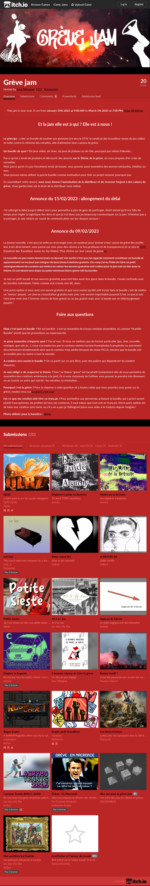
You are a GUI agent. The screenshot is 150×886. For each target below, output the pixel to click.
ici (105, 251)
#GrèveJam (51, 89)
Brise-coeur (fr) (61, 557)
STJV (39, 89)
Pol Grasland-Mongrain (64, 801)
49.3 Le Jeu (59, 619)
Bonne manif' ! (109, 673)
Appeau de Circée (111, 619)
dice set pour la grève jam (116, 794)
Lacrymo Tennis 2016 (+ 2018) (21, 794)
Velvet (6, 626)
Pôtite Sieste (11, 619)
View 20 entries (133, 110)
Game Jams (60, 4)
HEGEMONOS (108, 801)
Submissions (28, 96)
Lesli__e (7, 564)
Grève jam (20, 82)
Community (48, 96)
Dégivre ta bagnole (15, 673)
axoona (56, 502)
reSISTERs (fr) (108, 557)
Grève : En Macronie (64, 794)
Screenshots (72, 96)
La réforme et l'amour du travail (71, 856)
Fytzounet (105, 739)
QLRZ (7, 494)
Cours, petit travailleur (66, 732)
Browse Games (40, 4)
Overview (9, 96)
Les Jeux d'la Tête (61, 626)
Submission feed (95, 96)
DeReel (55, 564)
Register (139, 4)
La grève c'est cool (43, 391)
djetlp (47, 414)
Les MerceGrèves (111, 732)
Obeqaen (57, 735)
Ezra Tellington (26, 89)
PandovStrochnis (61, 864)
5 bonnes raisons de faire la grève (72, 673)
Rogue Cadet (11, 732)
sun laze (8, 557)
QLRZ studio (10, 502)
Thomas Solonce (109, 681)
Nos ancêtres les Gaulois (18, 856)
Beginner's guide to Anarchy (69, 494)
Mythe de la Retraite (113, 494)
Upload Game (81, 4)
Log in (124, 4)
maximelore (9, 739)
